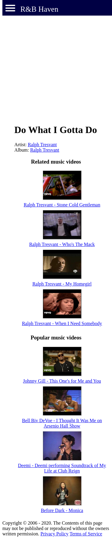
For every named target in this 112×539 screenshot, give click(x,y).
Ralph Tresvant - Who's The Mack (62, 244)
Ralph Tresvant (42, 144)
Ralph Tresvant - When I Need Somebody (62, 323)
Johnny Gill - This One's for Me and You (62, 381)
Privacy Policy (55, 533)
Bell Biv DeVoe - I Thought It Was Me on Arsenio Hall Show (62, 423)
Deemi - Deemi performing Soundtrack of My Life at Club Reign (62, 468)
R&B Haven (39, 9)
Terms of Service (86, 533)
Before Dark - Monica (62, 510)
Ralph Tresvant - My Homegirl (61, 283)
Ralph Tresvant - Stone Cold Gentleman (62, 204)
